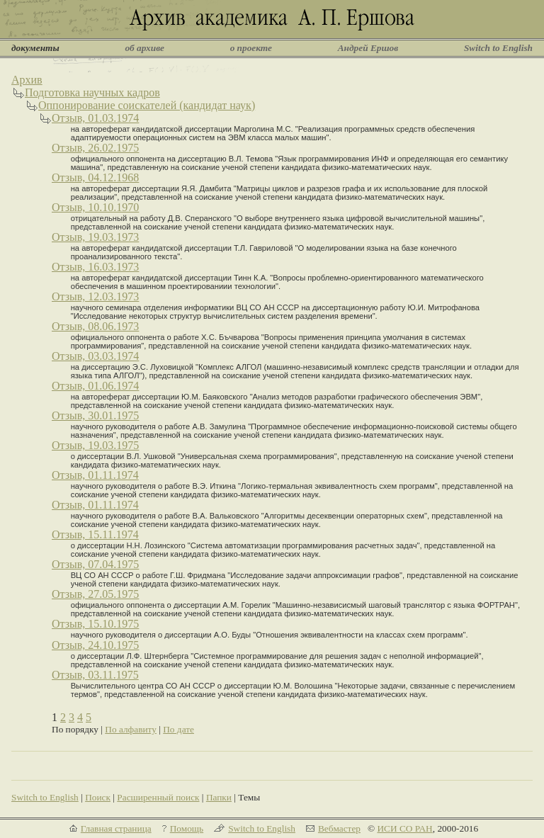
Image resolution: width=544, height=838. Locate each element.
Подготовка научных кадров (92, 92)
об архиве (144, 48)
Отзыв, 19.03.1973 (95, 237)
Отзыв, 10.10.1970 (95, 207)
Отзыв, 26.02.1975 (95, 148)
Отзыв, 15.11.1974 (95, 534)
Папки (219, 797)
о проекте (251, 48)
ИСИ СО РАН (404, 828)
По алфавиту (131, 729)
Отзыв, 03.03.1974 (95, 356)
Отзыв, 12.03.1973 (95, 296)
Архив (26, 80)
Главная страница (116, 828)
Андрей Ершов (368, 48)
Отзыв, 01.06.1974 (95, 386)
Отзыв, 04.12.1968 (95, 177)
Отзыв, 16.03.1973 (95, 267)
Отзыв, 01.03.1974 (95, 118)
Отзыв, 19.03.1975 (95, 445)
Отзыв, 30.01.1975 (95, 415)
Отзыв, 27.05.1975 (95, 594)
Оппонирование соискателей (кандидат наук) (146, 105)
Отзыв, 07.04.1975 (95, 564)
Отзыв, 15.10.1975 (95, 624)
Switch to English (498, 48)
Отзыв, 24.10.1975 (95, 645)
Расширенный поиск (158, 797)
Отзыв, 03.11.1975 (95, 675)
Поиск (97, 797)
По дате (178, 729)
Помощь (186, 828)
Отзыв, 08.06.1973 (95, 326)
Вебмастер (339, 828)
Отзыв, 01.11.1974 (95, 475)
